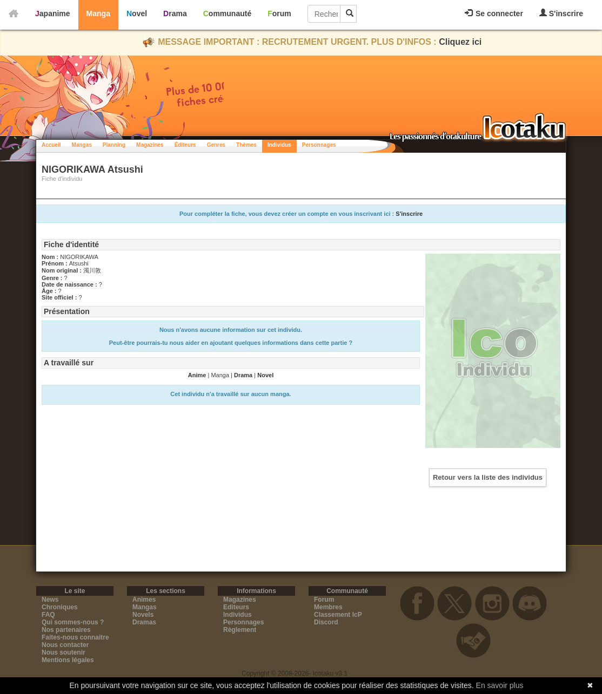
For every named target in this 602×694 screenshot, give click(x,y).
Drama (175, 13)
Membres (328, 607)
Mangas (82, 145)
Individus (279, 145)
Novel (136, 13)
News (50, 599)
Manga (98, 13)
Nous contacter (65, 645)
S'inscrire (561, 13)
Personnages (319, 145)
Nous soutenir (63, 652)
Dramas (144, 622)
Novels (142, 614)
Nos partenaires (66, 630)
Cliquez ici (460, 41)
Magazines (150, 145)
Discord (326, 622)
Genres (216, 145)
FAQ (48, 614)
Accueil (51, 145)
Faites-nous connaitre (75, 637)
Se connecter (494, 13)
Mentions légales (68, 660)
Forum (279, 13)
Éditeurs (185, 145)
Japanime (52, 13)
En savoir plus (500, 685)
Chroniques (60, 607)
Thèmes (246, 145)
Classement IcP (338, 614)
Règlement (239, 630)
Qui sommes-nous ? (73, 622)
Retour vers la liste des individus (488, 477)
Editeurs (236, 607)
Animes (144, 599)
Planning (114, 145)
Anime (197, 375)
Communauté (227, 13)
